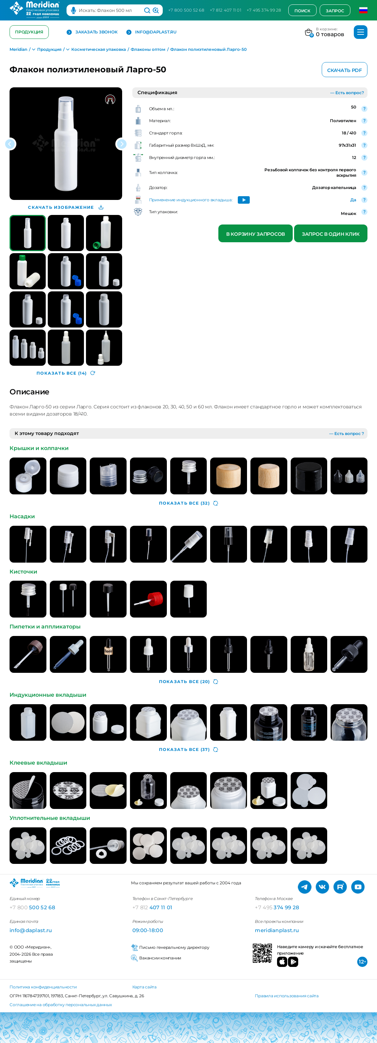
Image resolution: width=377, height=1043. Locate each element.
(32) (188, 503)
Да (353, 199)
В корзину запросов (255, 234)
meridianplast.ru (277, 930)
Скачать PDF (344, 70)
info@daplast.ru (151, 32)
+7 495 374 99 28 (264, 10)
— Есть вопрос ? (346, 433)
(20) (188, 682)
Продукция (29, 31)
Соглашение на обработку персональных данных (61, 1004)
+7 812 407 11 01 (225, 10)
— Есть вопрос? (347, 92)
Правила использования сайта (287, 995)
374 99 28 (277, 907)
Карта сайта (144, 986)
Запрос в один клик (331, 234)
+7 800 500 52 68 (186, 10)
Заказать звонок (92, 32)
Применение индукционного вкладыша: (191, 199)
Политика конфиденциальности (43, 986)
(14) (66, 373)
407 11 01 (152, 907)
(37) (188, 749)
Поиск (302, 10)
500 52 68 (32, 907)
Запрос (335, 10)
